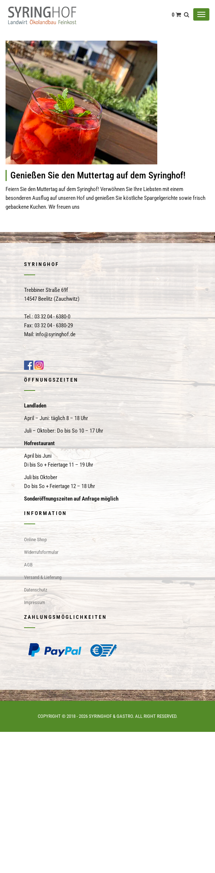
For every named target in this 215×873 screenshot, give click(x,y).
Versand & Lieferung (42, 577)
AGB (28, 564)
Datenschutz (35, 590)
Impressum (34, 602)
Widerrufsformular (41, 552)
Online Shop (35, 539)
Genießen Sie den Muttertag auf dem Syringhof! (97, 175)
